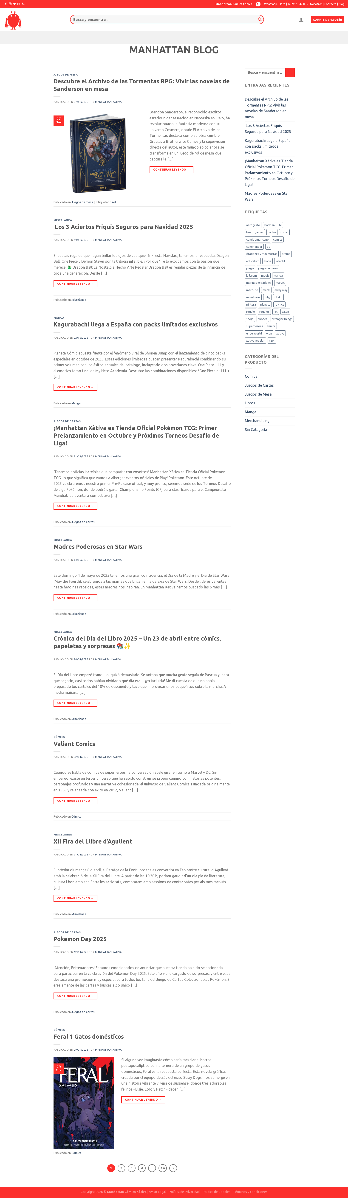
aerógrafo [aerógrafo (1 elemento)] (253, 225)
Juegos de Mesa (258, 394)
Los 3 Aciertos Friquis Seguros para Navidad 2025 (123, 226)
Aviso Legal (157, 1192)
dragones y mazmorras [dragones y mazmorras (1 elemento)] (261, 253)
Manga (59, 317)
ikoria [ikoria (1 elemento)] (267, 261)
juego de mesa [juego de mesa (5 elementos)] (268, 268)
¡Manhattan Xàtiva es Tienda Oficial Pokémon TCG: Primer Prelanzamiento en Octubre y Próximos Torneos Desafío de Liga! (136, 436)
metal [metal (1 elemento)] (266, 290)
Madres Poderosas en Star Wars (98, 546)
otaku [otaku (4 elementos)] (278, 297)
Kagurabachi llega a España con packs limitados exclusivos (136, 324)
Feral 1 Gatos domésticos (89, 1036)
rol (114, 202)
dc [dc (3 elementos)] (268, 246)
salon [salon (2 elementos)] (285, 311)
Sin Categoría (256, 429)
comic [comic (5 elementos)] (284, 232)
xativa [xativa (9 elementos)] (280, 333)
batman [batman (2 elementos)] (269, 225)
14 (163, 1168)
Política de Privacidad (184, 1192)
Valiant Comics (74, 743)
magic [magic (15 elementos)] (265, 275)
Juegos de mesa (66, 74)
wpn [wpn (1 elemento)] (269, 333)
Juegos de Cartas (67, 421)
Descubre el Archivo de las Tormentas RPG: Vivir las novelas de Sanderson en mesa (267, 108)
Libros (250, 403)
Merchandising (257, 421)
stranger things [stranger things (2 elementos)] (282, 319)
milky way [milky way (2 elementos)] (280, 290)
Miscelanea (63, 220)
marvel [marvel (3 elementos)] (280, 282)
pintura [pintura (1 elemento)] (251, 304)
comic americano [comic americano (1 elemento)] (257, 239)
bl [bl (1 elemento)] (280, 225)
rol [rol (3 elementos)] (275, 311)
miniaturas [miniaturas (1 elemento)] (253, 297)
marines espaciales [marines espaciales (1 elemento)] (258, 282)
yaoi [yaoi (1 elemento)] (271, 340)
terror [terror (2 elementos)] (271, 326)
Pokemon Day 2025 (80, 939)
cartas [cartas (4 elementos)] (272, 232)
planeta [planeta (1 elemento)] (265, 304)
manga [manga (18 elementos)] (278, 275)
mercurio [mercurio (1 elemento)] (252, 290)
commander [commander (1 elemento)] (254, 246)
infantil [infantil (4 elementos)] (280, 261)
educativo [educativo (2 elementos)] (252, 261)
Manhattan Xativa (108, 102)
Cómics (59, 737)
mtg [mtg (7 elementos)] (267, 297)
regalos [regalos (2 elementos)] (264, 311)
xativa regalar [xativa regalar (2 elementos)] (255, 340)
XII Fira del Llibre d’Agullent (93, 841)
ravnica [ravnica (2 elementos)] (279, 304)
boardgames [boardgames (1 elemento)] (254, 232)
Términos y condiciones (250, 1192)
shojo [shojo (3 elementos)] (250, 319)
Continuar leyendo (171, 169)
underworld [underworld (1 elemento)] (254, 333)
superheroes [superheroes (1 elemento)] (254, 326)
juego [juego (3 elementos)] (250, 268)
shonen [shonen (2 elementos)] (263, 319)
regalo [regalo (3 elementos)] (250, 311)
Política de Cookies (216, 1192)
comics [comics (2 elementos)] (277, 239)
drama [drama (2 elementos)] (286, 253)
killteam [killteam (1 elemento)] (251, 275)
